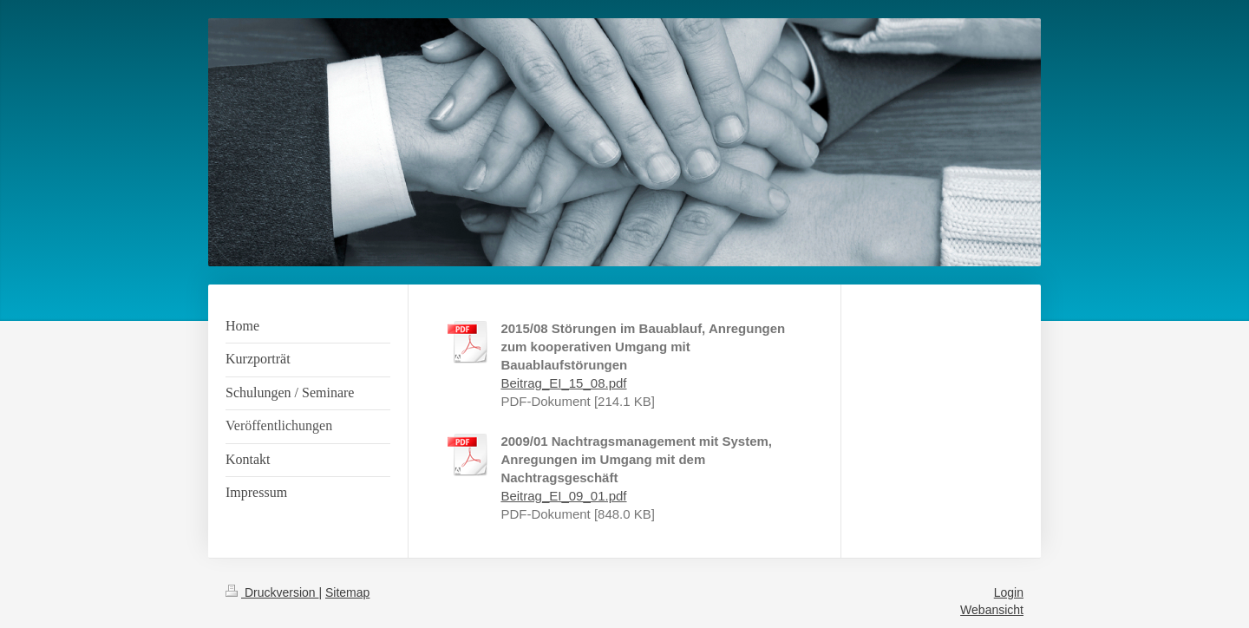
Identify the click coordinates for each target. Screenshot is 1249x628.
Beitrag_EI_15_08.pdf (563, 383)
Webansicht (991, 610)
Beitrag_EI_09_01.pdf (563, 495)
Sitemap (347, 592)
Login (1008, 592)
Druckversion (272, 592)
